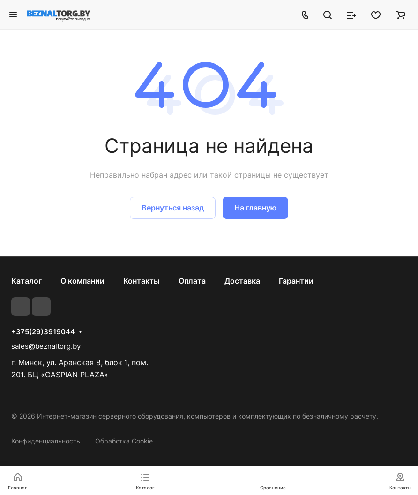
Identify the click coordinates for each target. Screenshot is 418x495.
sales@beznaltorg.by (46, 346)
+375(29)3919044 (43, 332)
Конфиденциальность (45, 441)
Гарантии (296, 280)
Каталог (26, 280)
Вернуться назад (173, 207)
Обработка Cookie (124, 441)
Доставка (242, 280)
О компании (82, 280)
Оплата (192, 280)
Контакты (141, 280)
